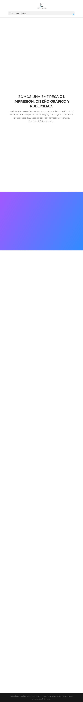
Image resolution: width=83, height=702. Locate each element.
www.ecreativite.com (41, 699)
